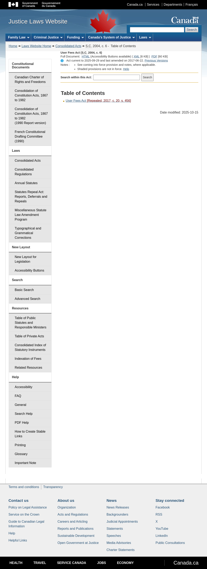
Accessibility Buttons (29, 270)
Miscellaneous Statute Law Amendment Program (30, 214)
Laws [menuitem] (145, 37)
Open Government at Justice (78, 543)
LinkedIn (162, 535)
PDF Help (22, 422)
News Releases (118, 507)
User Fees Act (98, 100)
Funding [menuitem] (75, 37)
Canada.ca (135, 4)
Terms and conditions (23, 487)
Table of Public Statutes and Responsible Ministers (30, 322)
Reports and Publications (76, 528)
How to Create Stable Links (30, 434)
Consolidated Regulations (24, 172)
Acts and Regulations (73, 514)
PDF (154, 56)
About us (66, 500)
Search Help (24, 413)
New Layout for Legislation (26, 259)
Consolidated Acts (68, 46)
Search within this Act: (76, 77)
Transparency (53, 487)
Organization (67, 507)
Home (13, 46)
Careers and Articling (73, 521)
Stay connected (170, 500)
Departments (173, 4)
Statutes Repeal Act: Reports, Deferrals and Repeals (31, 196)
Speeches (114, 535)
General (20, 405)
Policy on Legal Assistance (27, 507)
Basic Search (24, 290)
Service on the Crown (23, 514)
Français (192, 4)
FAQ (18, 396)
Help (126, 69)
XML (137, 56)
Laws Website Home (36, 46)
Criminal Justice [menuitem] (48, 37)
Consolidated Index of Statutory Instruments (30, 347)
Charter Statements (121, 550)
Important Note (25, 463)
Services (153, 4)
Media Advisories (119, 543)
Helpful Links (17, 540)
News (112, 500)
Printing (20, 445)
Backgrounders (117, 514)
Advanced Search (27, 298)
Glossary (21, 454)
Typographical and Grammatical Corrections (28, 233)
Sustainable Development (76, 535)
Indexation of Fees (28, 358)
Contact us (18, 500)
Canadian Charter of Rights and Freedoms (30, 79)
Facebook (163, 507)
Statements (115, 528)
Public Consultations (170, 543)
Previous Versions (156, 60)
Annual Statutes (26, 183)
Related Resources (28, 367)
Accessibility (23, 387)
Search (192, 29)
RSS (159, 514)
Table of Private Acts (29, 336)
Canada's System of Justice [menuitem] (111, 37)
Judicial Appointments (122, 521)
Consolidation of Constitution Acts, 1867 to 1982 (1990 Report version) (31, 116)
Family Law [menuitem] (18, 37)
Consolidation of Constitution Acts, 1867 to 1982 (31, 95)
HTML (86, 56)
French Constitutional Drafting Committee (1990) (30, 136)
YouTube (162, 528)
